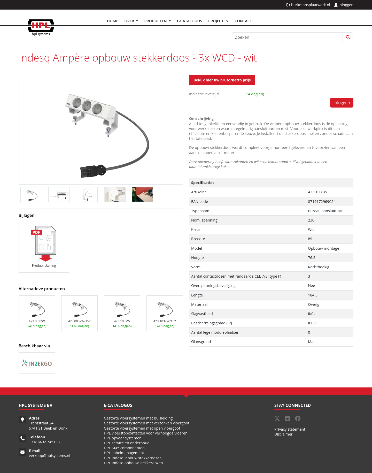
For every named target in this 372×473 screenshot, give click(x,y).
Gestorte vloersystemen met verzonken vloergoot (146, 423)
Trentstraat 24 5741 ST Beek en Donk (48, 425)
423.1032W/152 (164, 321)
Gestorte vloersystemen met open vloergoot (142, 428)
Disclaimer (283, 434)
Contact (243, 20)
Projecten (218, 20)
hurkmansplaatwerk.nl (308, 4)
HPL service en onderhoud (127, 442)
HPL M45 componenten (124, 447)
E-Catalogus (189, 20)
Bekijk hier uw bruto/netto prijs (222, 80)
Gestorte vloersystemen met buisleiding (138, 418)
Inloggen (343, 4)
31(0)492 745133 (45, 441)
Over (129, 20)
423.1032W (122, 321)
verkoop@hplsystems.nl (49, 455)
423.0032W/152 (79, 321)
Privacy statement (289, 429)
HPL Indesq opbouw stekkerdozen (133, 462)
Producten (156, 20)
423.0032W (37, 321)
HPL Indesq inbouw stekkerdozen (133, 457)
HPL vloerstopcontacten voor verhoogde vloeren (146, 433)
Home (112, 20)
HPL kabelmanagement (124, 452)
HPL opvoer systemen (123, 438)
